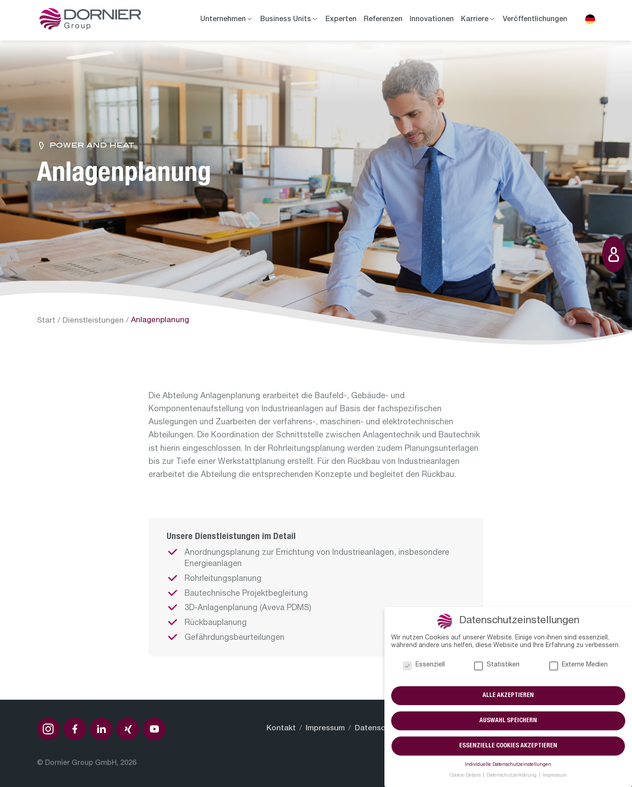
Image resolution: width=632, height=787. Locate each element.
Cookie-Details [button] (466, 776)
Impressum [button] (554, 776)
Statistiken (496, 665)
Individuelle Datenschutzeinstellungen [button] (508, 765)
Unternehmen (223, 19)
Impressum (325, 729)
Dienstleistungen (93, 321)
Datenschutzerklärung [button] (512, 776)
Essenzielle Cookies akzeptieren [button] (508, 746)
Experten (341, 19)
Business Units (285, 19)
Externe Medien (578, 665)
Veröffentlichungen (535, 19)
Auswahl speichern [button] (508, 721)
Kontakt (281, 729)
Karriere (474, 19)
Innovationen (432, 19)
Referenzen (383, 19)
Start (46, 321)
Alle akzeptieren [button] (508, 696)
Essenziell (424, 665)
